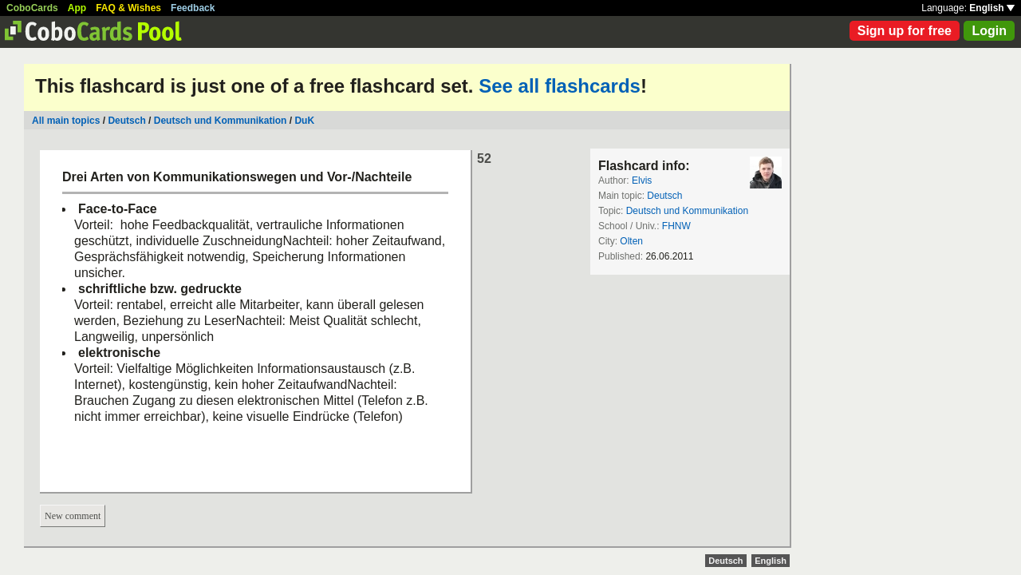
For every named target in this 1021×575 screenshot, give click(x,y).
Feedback (193, 8)
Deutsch (126, 120)
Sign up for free (904, 31)
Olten (631, 241)
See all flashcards (560, 86)
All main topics (66, 120)
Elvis (642, 180)
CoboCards (32, 8)
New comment (73, 515)
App (77, 8)
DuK (304, 120)
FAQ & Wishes (128, 8)
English (992, 8)
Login (989, 31)
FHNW (676, 226)
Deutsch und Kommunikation (220, 120)
